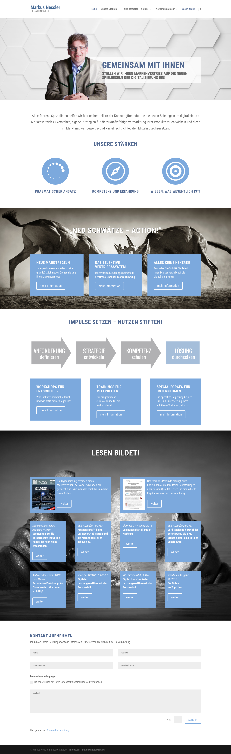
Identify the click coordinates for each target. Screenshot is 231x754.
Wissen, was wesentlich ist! (175, 191)
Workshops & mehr (165, 9)
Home (94, 9)
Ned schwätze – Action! (136, 9)
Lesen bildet (188, 9)
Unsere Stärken (109, 9)
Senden (192, 720)
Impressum (74, 749)
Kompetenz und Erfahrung (115, 191)
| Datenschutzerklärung (92, 749)
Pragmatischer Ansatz (55, 191)
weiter (64, 503)
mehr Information (51, 286)
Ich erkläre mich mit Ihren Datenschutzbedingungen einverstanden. (66, 682)
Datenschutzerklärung (58, 730)
